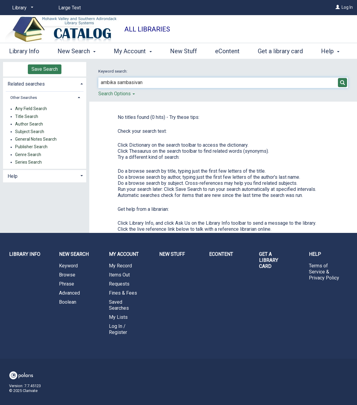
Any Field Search (31, 108)
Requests (119, 284)
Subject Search (29, 131)
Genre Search (28, 154)
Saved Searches (119, 305)
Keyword (68, 266)
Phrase (66, 284)
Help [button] (13, 176)
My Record (120, 266)
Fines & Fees (123, 293)
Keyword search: (113, 71)
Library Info (24, 50)
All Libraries (147, 29)
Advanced (69, 293)
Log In (347, 7)
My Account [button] (133, 50)
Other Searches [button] (23, 97)
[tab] (44, 83)
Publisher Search (31, 147)
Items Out (119, 275)
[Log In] (338, 7)
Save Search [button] (44, 69)
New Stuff (183, 50)
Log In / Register (118, 329)
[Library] (21, 8)
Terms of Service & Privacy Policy (324, 272)
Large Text (69, 8)
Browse (67, 275)
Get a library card (268, 260)
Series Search (28, 162)
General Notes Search (36, 139)
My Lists (118, 317)
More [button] (270, 51)
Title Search (26, 116)
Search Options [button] (116, 93)
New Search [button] (76, 50)
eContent (227, 50)
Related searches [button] (26, 84)
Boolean (67, 302)
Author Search (29, 124)
